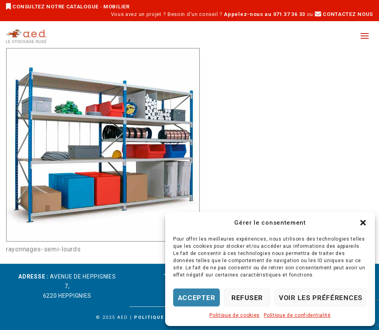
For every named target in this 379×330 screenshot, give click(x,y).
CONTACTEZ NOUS (344, 14)
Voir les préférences (321, 298)
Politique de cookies (234, 315)
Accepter (196, 298)
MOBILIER (116, 7)
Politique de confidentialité (297, 315)
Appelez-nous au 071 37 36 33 (264, 14)
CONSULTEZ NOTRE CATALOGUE (53, 7)
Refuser (247, 298)
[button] (363, 223)
